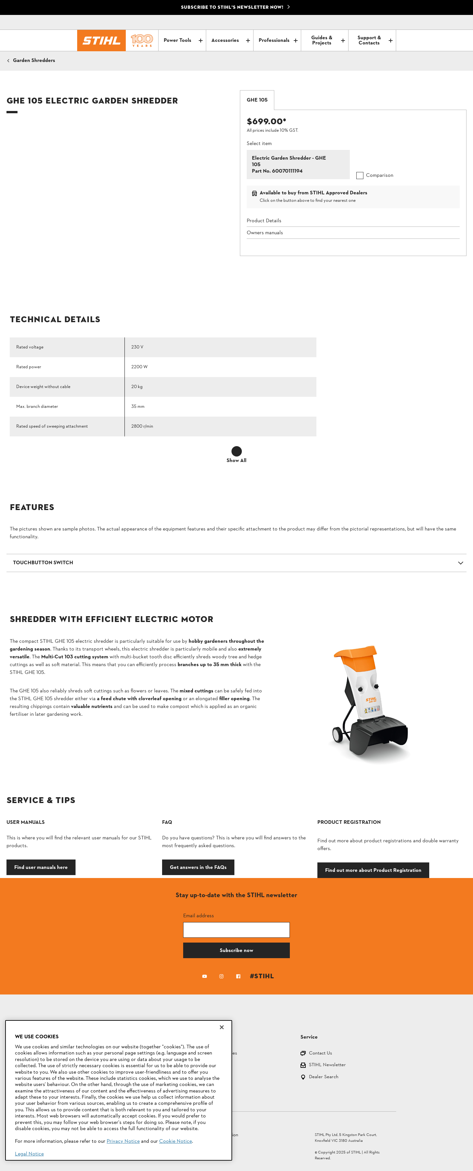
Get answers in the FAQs (198, 867)
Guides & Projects (328, 40)
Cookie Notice (175, 1141)
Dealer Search (323, 1077)
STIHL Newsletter (327, 1065)
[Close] (222, 1027)
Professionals (278, 40)
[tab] (257, 100)
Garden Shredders (34, 60)
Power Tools (183, 40)
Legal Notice (29, 1154)
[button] (236, 563)
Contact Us (320, 1053)
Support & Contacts (375, 40)
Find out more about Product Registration (373, 870)
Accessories (230, 40)
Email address (198, 915)
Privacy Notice (123, 1141)
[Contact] (364, 22)
